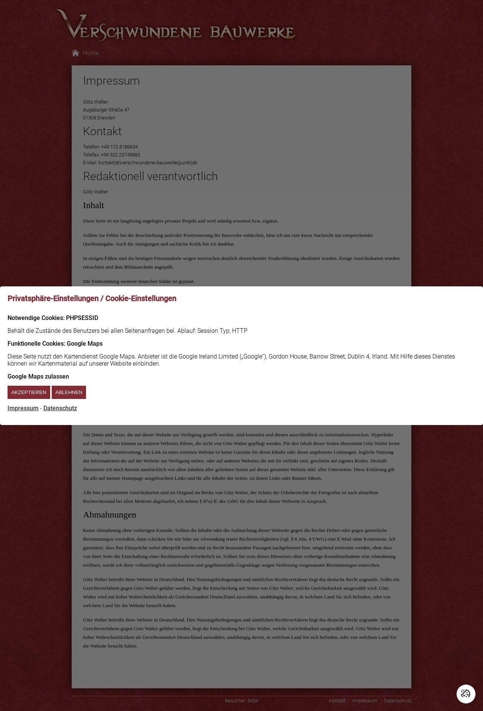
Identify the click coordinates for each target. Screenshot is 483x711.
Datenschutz (60, 408)
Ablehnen (69, 392)
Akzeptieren (28, 392)
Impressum (23, 408)
